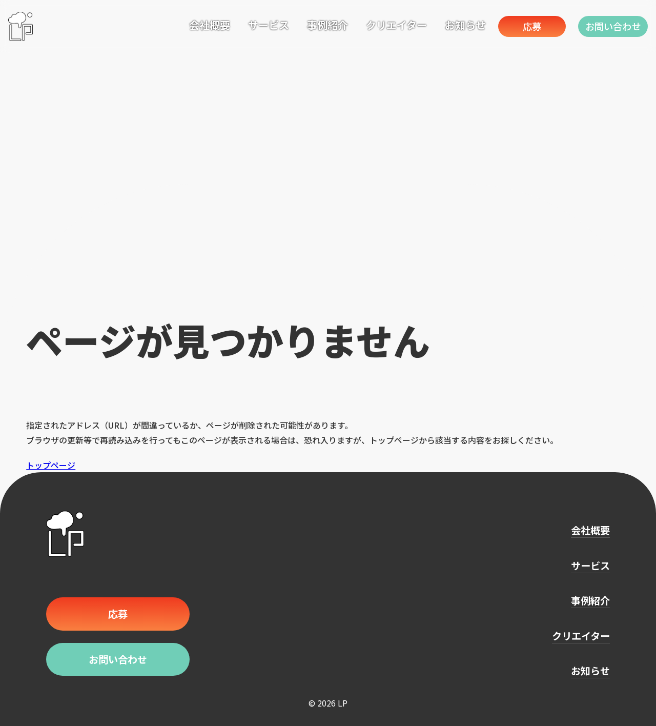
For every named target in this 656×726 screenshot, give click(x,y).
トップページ (50, 465)
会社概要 (202, 24)
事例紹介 (320, 24)
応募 (527, 26)
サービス (261, 24)
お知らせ (458, 24)
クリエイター (389, 24)
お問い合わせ (612, 26)
